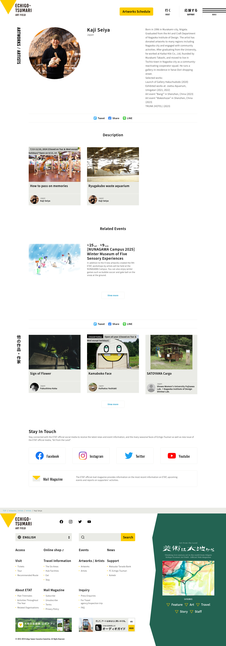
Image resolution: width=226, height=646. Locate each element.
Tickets (20, 566)
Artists (28, 510)
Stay (48, 579)
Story (184, 611)
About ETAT (23, 590)
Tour (19, 570)
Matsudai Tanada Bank (120, 566)
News (111, 550)
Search (128, 537)
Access (20, 550)
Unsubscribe (52, 600)
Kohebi (112, 575)
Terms (49, 604)
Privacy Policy (52, 608)
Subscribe (50, 595)
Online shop (52, 550)
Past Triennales (24, 595)
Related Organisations (28, 607)
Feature (177, 605)
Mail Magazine (54, 590)
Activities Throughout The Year (27, 602)
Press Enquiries (88, 595)
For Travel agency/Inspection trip (92, 602)
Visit (18, 561)
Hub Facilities (52, 570)
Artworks (85, 566)
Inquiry (84, 590)
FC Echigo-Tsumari (118, 570)
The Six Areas (52, 566)
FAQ (83, 607)
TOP (4, 510)
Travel (205, 605)
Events (84, 550)
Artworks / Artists (19, 45)
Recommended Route (27, 575)
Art (192, 605)
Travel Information (57, 561)
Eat (47, 575)
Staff (198, 611)
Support (113, 561)
